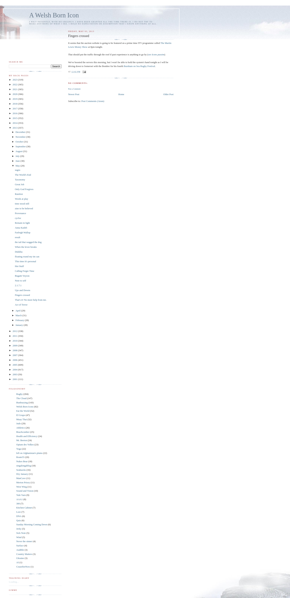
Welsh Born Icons (24, 406)
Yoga (18, 448)
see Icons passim (156, 54)
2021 (15, 89)
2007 (15, 355)
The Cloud (21, 398)
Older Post (168, 94)
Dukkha (18, 251)
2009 (15, 345)
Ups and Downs (22, 290)
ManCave (21, 478)
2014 (15, 123)
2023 (15, 79)
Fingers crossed (22, 295)
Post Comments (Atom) (92, 101)
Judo (18, 423)
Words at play (21, 198)
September (21, 146)
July (18, 156)
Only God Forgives (24, 189)
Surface (20, 545)
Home (121, 94)
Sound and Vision (24, 490)
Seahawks (21, 469)
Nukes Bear (22, 461)
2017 (15, 108)
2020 (15, 94)
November (21, 136)
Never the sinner (24, 541)
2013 (15, 127)
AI (17, 562)
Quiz (18, 520)
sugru (17, 170)
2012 (15, 331)
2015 (15, 118)
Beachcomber (22, 432)
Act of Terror (21, 304)
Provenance (20, 213)
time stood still (22, 203)
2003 (15, 374)
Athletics (20, 427)
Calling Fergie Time (24, 271)
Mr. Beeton (21, 440)
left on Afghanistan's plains (29, 453)
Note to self (20, 280)
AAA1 (19, 499)
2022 (15, 84)
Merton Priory (23, 482)
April (18, 310)
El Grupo (20, 415)
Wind (18, 537)
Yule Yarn (21, 495)
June (18, 160)
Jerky (18, 528)
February (20, 320)
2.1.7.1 (18, 285)
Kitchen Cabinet (24, 507)
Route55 (20, 457)
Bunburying (22, 402)
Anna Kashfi (21, 227)
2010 (15, 340)
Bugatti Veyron (22, 275)
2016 (15, 113)
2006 (15, 360)
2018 (15, 103)
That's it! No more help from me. (31, 299)
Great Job (19, 184)
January (20, 325)
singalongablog (23, 465)
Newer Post (73, 94)
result (17, 237)
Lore (18, 511)
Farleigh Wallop (22, 232)
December (21, 132)
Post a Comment (74, 89)
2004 (15, 369)
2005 (15, 364)
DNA (18, 516)
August (19, 151)
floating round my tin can (27, 256)
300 (18, 503)
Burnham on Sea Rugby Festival (139, 66)
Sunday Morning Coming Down (31, 524)
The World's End (23, 174)
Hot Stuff (19, 266)
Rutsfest (19, 194)
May (18, 165)
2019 (15, 99)
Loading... (14, 581)
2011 (15, 336)
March (19, 315)
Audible (20, 549)
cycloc (18, 218)
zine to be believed (24, 208)
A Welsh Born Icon (54, 15)
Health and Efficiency (26, 436)
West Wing (21, 486)
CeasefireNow (23, 566)
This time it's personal (25, 261)
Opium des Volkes (25, 444)
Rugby (19, 394)
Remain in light (22, 222)
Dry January (22, 474)
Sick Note (21, 533)
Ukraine (20, 558)
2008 (15, 350)
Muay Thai (21, 419)
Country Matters (24, 554)
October (20, 141)
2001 (15, 379)
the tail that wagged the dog (28, 242)
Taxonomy (20, 179)
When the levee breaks (26, 247)
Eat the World (23, 410)
